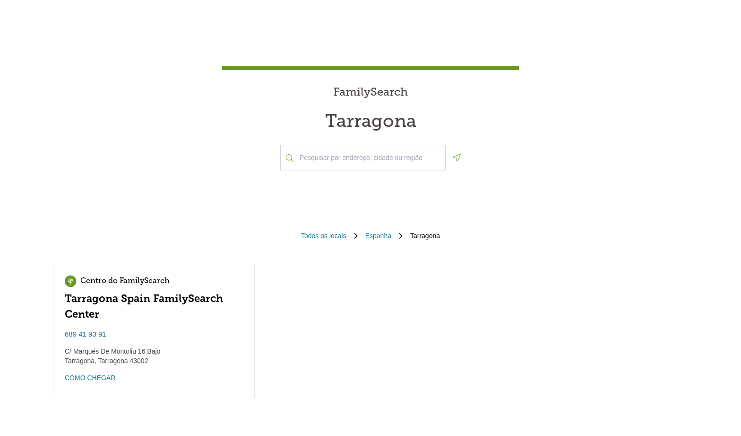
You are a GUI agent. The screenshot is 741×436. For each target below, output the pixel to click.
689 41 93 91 (85, 334)
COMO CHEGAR (90, 378)
